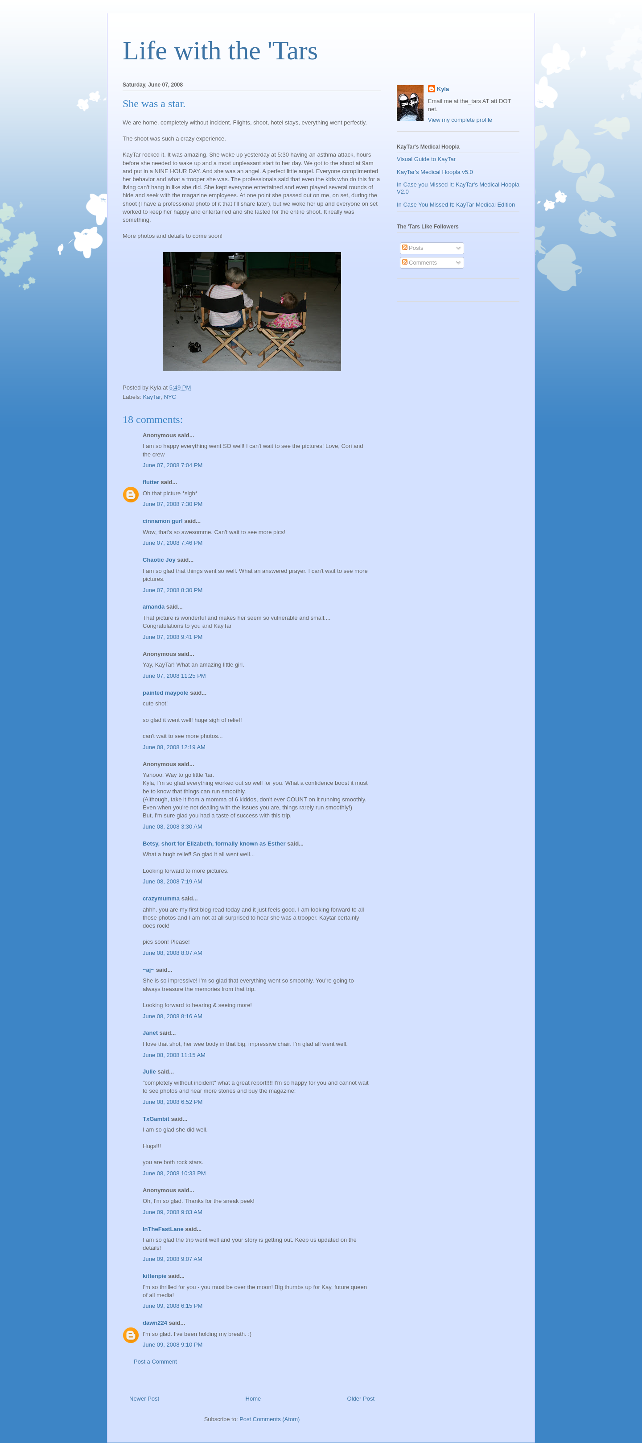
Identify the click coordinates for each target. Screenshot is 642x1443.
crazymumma (161, 898)
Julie (149, 1071)
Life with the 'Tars (220, 50)
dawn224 (155, 1322)
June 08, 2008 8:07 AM (172, 953)
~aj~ (148, 969)
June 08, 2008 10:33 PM (174, 1173)
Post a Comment (155, 1361)
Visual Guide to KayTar (426, 159)
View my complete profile (460, 119)
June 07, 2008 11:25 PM (174, 675)
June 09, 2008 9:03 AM (172, 1212)
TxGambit (156, 1118)
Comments (419, 262)
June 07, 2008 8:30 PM (172, 590)
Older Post (360, 1398)
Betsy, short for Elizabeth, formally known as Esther (214, 843)
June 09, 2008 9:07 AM (172, 1259)
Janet (150, 1032)
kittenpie (154, 1276)
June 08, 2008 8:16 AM (172, 1016)
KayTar (152, 397)
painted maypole (166, 692)
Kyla (443, 89)
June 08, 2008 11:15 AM (174, 1055)
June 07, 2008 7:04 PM (172, 465)
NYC (170, 397)
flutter (151, 482)
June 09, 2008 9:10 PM (172, 1344)
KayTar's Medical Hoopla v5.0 (435, 172)
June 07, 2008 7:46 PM (172, 542)
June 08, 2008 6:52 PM (172, 1102)
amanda (154, 606)
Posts (413, 248)
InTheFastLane (163, 1229)
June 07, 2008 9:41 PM (172, 637)
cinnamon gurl (163, 521)
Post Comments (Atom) (269, 1419)
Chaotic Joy (159, 559)
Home (253, 1398)
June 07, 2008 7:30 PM (172, 504)
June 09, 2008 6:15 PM (172, 1305)
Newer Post (144, 1398)
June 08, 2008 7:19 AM (172, 881)
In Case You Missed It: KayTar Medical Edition (456, 204)
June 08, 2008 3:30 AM (172, 826)
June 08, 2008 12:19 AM (174, 747)
